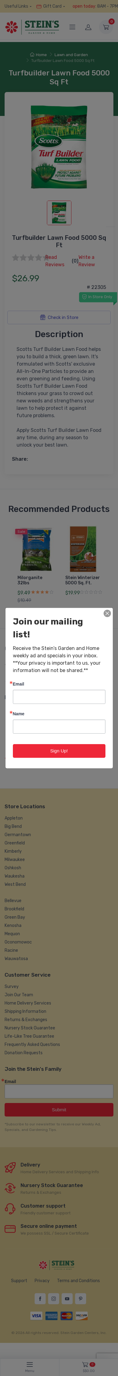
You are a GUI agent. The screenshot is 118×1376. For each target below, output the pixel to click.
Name (19, 713)
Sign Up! (59, 750)
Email (18, 684)
